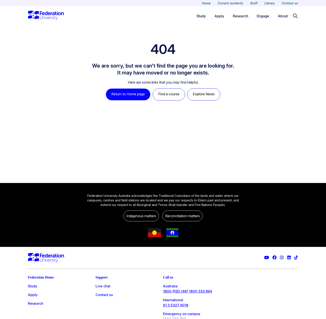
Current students (230, 3)
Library (269, 3)
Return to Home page (128, 94)
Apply (33, 295)
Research (35, 303)
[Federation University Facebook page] (274, 257)
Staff (253, 3)
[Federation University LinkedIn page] (289, 257)
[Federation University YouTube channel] (266, 257)
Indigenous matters (141, 216)
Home (206, 3)
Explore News (204, 94)
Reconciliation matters (182, 216)
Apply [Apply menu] (219, 16)
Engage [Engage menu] (263, 16)
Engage (34, 312)
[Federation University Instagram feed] (282, 257)
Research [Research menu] (240, 16)
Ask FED (102, 303)
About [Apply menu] (283, 16)
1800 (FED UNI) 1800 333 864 (187, 291)
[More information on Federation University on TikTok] (296, 257)
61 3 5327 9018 (175, 305)
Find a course (168, 94)
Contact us (290, 3)
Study (32, 286)
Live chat (103, 286)
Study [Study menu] (201, 16)
